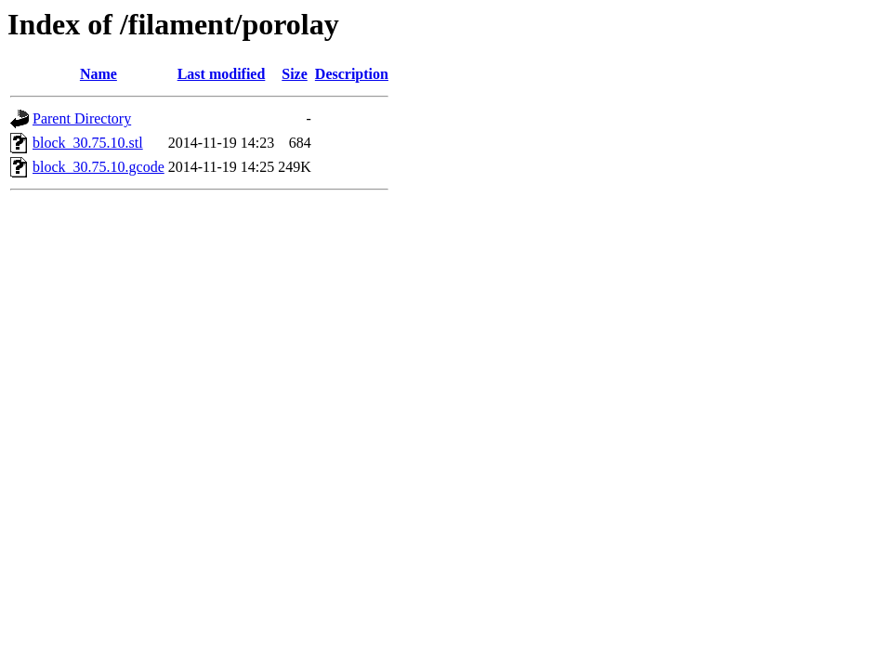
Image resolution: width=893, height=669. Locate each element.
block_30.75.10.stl (88, 143)
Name (98, 74)
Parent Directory (82, 118)
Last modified (221, 74)
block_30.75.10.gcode (98, 167)
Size (295, 74)
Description (351, 74)
